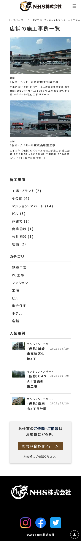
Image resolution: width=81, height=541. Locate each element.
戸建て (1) (21, 221)
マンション (20, 283)
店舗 (15, 321)
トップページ (16, 20)
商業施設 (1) (23, 229)
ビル (15, 298)
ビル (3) (19, 213)
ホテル (17, 313)
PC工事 (18, 275)
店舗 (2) (19, 244)
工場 (15, 290)
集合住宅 (19, 305)
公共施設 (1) (23, 236)
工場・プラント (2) (26, 190)
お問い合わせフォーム (40, 446)
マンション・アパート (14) (32, 206)
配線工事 (19, 267)
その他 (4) (21, 198)
